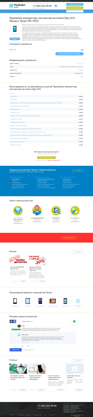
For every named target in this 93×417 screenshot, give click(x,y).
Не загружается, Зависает (16, 119)
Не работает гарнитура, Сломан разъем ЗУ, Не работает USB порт (25, 128)
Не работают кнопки (15, 112)
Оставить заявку (75, 7)
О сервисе (12, 414)
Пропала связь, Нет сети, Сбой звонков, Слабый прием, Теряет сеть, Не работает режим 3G (31, 135)
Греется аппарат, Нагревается (17, 141)
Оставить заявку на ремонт (46, 157)
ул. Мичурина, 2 (16, 179)
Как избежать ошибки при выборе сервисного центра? (17, 377)
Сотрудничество (37, 414)
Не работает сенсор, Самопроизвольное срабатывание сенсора (25, 115)
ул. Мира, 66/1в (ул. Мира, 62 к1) (46, 179)
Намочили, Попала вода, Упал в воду (18, 125)
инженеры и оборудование (37, 219)
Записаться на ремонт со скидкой (69, 53)
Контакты (51, 414)
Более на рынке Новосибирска (75, 219)
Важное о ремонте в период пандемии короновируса (35, 377)
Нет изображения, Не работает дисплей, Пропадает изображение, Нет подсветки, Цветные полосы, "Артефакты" (36, 102)
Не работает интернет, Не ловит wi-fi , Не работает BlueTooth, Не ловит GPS (27, 132)
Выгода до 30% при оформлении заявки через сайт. (35, 268)
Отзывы (29, 414)
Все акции (77, 252)
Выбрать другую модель (14, 39)
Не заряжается (13, 99)
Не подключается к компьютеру (17, 122)
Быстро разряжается (15, 109)
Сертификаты (20, 414)
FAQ (45, 414)
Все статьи (77, 360)
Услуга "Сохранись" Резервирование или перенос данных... (54, 377)
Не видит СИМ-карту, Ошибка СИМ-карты (20, 106)
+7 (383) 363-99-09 (41, 5)
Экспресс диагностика (56, 219)
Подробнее (23, 281)
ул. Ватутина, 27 (67, 179)
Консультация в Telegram (18, 186)
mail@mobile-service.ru (22, 184)
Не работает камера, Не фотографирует (19, 138)
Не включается (13, 96)
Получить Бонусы (68, 237)
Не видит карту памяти (15, 145)
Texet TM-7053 (79, 63)
